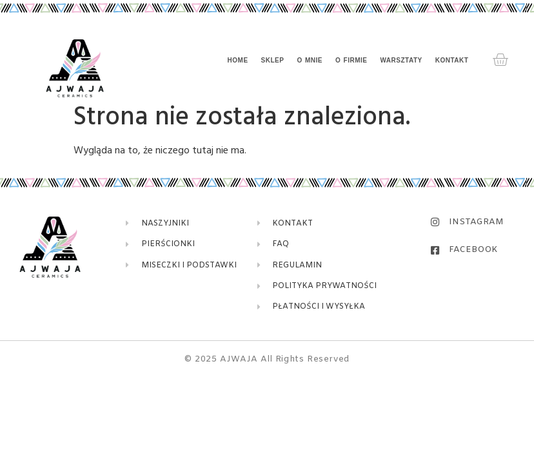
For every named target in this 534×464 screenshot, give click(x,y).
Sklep (272, 60)
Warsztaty (401, 60)
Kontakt (452, 60)
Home (238, 60)
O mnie (309, 60)
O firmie (351, 60)
